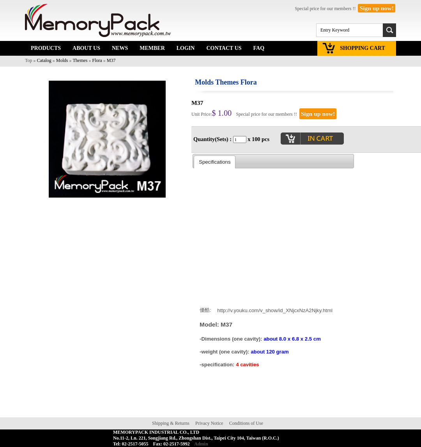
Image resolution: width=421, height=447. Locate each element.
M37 (111, 60)
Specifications (214, 162)
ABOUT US (86, 48)
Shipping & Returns (170, 423)
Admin (201, 444)
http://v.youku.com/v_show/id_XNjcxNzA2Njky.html (275, 310)
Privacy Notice (209, 423)
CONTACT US (223, 48)
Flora (97, 60)
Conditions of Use (246, 423)
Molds (62, 60)
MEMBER (152, 48)
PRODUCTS (46, 48)
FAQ (259, 48)
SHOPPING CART (362, 48)
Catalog (44, 60)
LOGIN (186, 48)
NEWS (120, 48)
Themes (80, 60)
